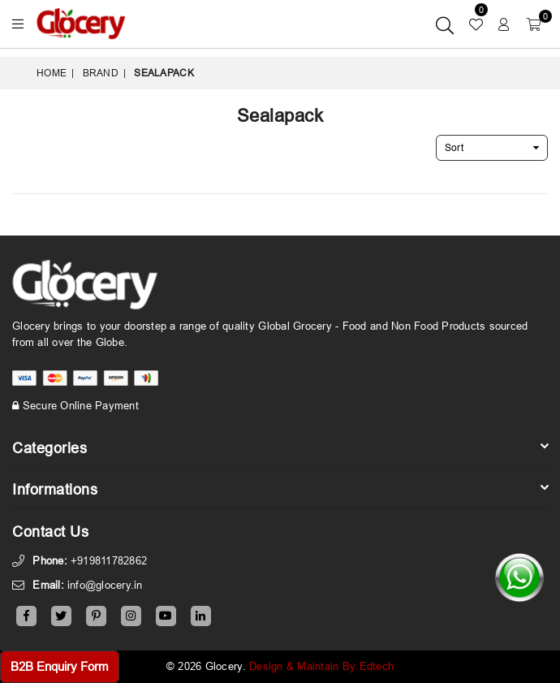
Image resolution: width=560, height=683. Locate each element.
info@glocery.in (105, 584)
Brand (100, 73)
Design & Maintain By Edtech (321, 665)
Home (52, 73)
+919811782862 (109, 560)
